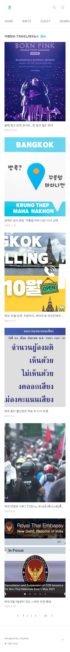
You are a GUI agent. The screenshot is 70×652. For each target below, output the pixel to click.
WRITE (27, 21)
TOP (63, 640)
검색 (54, 7)
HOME (8, 21)
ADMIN (64, 21)
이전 (18, 616)
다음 (52, 616)
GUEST (46, 21)
